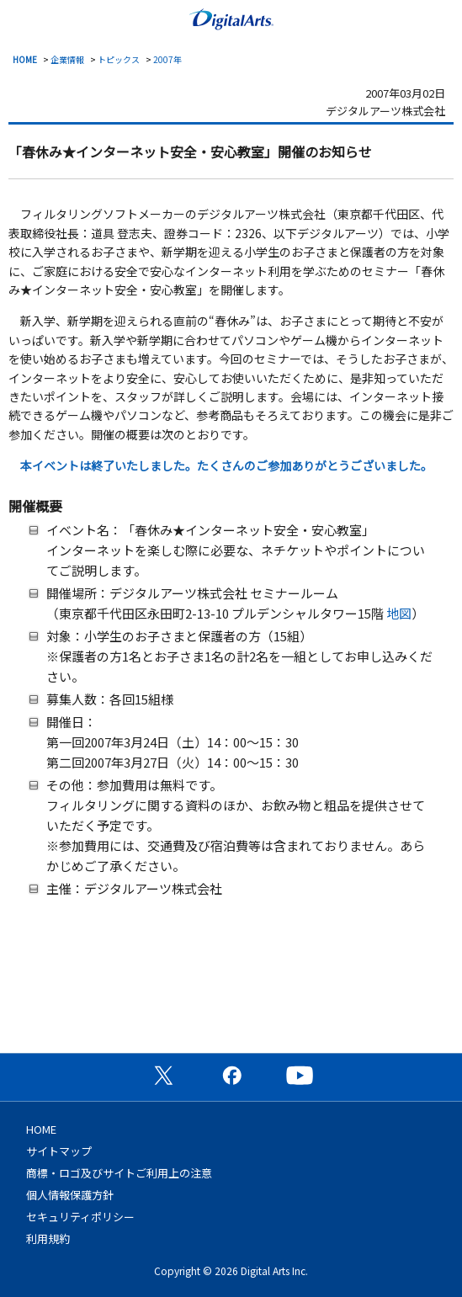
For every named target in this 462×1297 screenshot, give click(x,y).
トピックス (119, 59)
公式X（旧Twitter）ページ (163, 1075)
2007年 (167, 59)
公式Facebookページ (231, 1075)
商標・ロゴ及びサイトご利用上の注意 (119, 1173)
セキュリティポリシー (80, 1217)
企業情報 (67, 59)
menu (21, 18)
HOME (25, 59)
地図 (399, 613)
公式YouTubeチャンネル (300, 1075)
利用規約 (48, 1239)
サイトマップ (59, 1151)
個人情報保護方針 (70, 1195)
